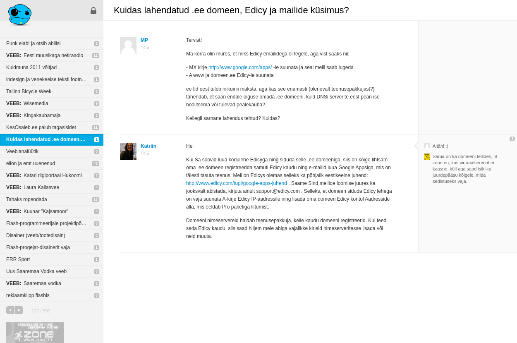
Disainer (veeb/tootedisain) (35, 235)
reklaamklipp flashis (28, 295)
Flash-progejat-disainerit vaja (38, 247)
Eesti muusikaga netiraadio (44, 55)
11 (95, 127)
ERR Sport (18, 259)
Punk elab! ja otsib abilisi (33, 43)
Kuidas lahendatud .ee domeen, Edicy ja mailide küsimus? (54, 139)
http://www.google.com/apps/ (240, 67)
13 (95, 199)
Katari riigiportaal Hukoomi (44, 175)
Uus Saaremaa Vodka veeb (36, 271)
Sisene (93, 10)
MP (144, 40)
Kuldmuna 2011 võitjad (31, 67)
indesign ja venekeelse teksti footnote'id (49, 79)
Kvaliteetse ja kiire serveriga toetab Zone (35, 332)
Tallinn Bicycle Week (28, 91)
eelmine (10, 310)
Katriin (148, 146)
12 (95, 55)
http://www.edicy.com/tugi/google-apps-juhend (236, 183)
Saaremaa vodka (33, 283)
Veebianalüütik (22, 151)
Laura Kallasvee (32, 187)
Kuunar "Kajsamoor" (37, 211)
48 (95, 163)
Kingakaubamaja (33, 115)
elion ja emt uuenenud (30, 163)
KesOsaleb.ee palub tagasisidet (41, 127)
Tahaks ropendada (26, 199)
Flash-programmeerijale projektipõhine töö (52, 223)
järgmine (19, 310)
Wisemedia (27, 103)
